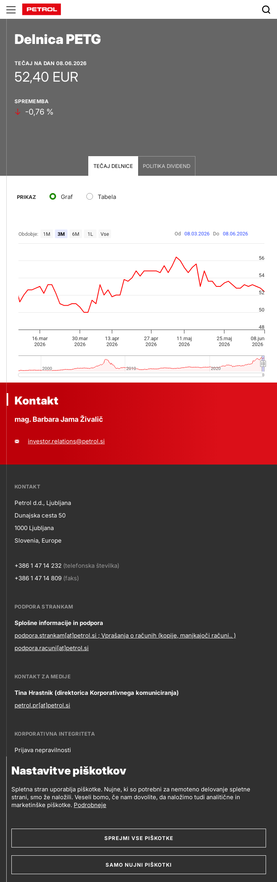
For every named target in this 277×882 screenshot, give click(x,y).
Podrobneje (90, 805)
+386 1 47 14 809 (38, 578)
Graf (67, 196)
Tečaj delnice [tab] (113, 166)
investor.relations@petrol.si (66, 441)
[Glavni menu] (11, 9)
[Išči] (266, 9)
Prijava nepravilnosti (43, 750)
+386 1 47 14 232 (38, 565)
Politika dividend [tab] (166, 166)
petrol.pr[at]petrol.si (42, 705)
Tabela (107, 196)
